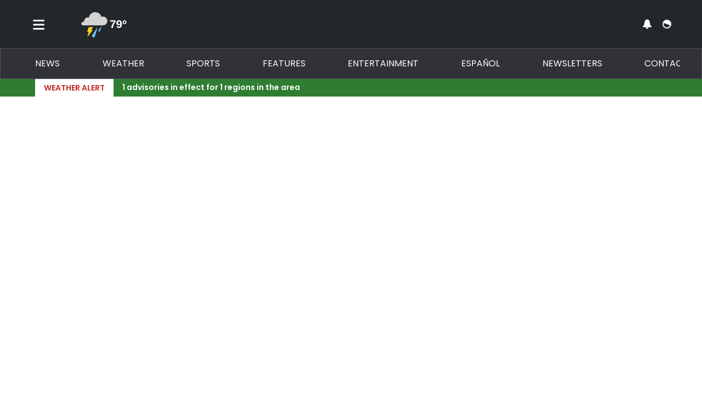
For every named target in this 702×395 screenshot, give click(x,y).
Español (480, 63)
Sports (203, 63)
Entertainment (383, 63)
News (47, 63)
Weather (123, 63)
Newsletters (572, 63)
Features (284, 63)
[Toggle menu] (39, 24)
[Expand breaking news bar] (665, 88)
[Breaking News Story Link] (388, 88)
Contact (666, 63)
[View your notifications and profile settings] (647, 24)
